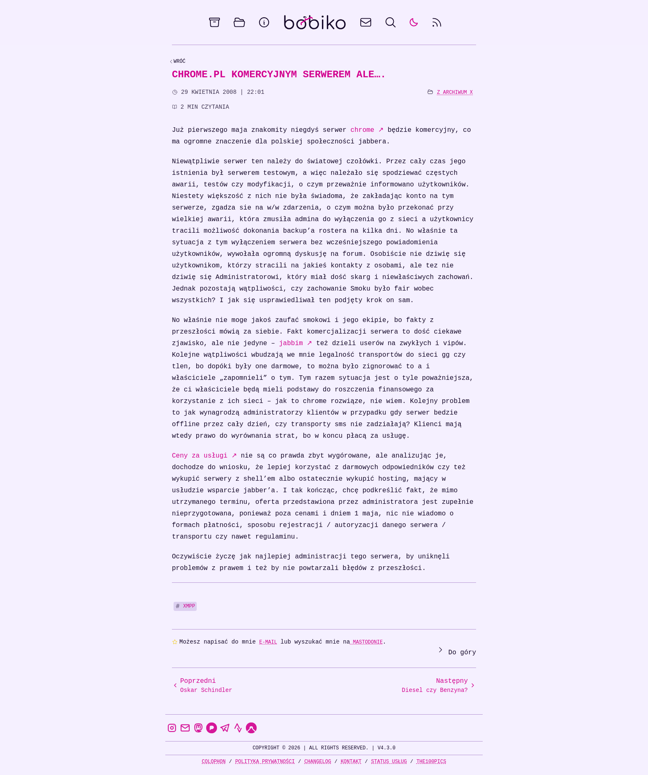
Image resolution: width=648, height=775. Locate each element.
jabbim (295, 343)
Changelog (317, 761)
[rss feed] (437, 22)
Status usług (389, 761)
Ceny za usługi (204, 455)
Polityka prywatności (265, 761)
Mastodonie (366, 642)
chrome (367, 130)
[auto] (413, 22)
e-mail (268, 642)
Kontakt (351, 761)
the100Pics (431, 761)
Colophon (214, 761)
